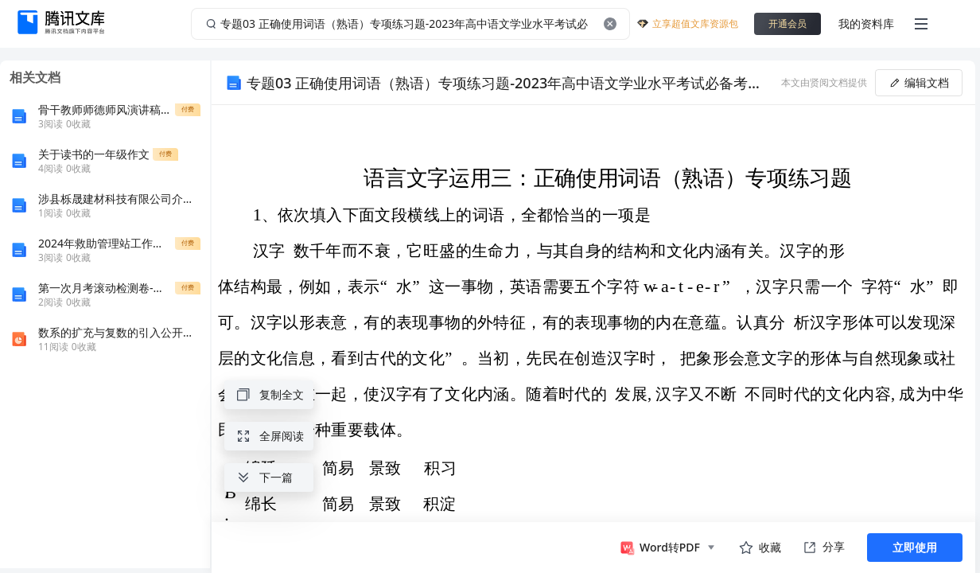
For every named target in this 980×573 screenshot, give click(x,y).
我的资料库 (866, 23)
